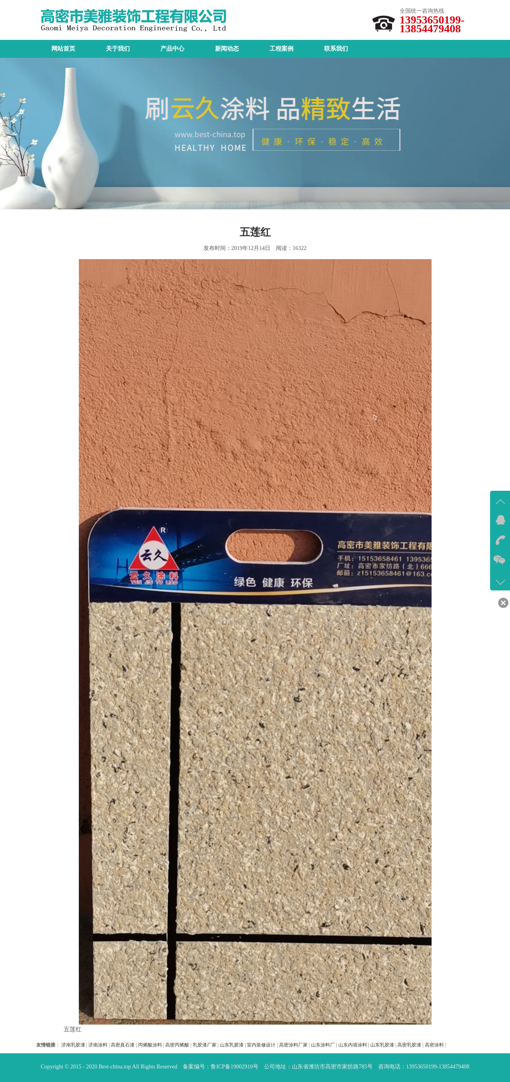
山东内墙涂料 (352, 1045)
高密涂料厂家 (293, 1045)
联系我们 (336, 48)
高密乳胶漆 (409, 1045)
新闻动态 (227, 48)
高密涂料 (434, 1045)
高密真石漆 (123, 1045)
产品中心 (172, 48)
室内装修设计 (261, 1045)
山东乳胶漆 (232, 1045)
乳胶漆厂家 (205, 1045)
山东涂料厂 (323, 1045)
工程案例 (281, 48)
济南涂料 (97, 1045)
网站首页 (63, 48)
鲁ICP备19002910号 (234, 1067)
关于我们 (118, 48)
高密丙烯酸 (177, 1045)
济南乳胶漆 (73, 1045)
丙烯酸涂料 (150, 1045)
